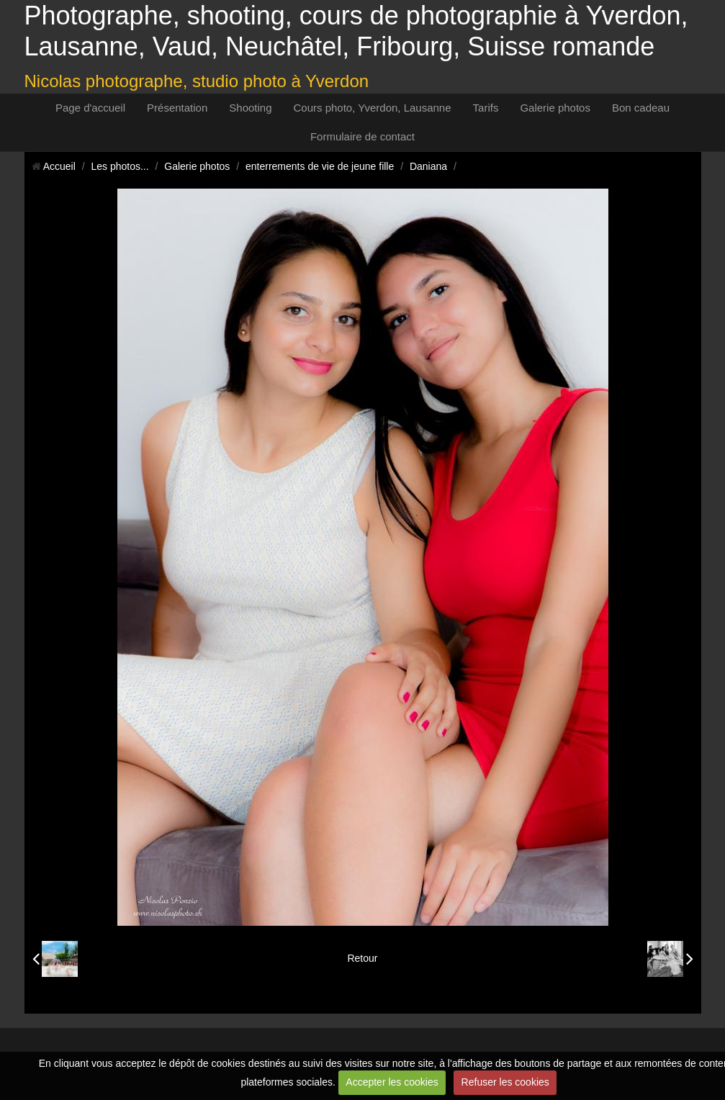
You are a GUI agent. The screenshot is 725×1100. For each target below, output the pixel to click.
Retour (362, 958)
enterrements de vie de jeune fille (320, 166)
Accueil (59, 166)
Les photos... (119, 166)
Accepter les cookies (392, 1082)
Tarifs (486, 108)
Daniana (428, 166)
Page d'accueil (90, 108)
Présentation (177, 108)
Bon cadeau (641, 108)
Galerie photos (555, 108)
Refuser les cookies (505, 1082)
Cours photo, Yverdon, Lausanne (372, 108)
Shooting (250, 108)
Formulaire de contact (362, 136)
